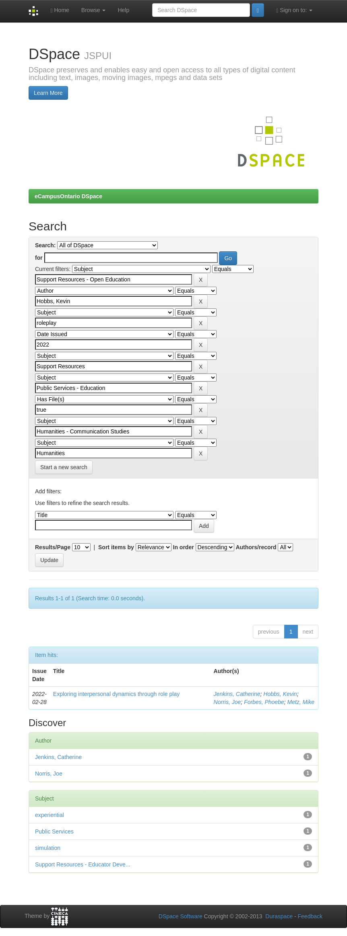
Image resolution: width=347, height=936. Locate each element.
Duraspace (279, 916)
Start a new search (63, 467)
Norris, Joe (227, 702)
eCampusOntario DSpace (68, 196)
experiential (49, 815)
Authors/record (255, 547)
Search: (45, 245)
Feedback (310, 916)
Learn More (48, 93)
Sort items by (116, 547)
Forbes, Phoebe (264, 702)
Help (123, 10)
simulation (47, 848)
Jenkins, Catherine (237, 694)
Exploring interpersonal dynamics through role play (116, 694)
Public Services (54, 831)
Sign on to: (294, 10)
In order (183, 547)
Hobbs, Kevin (280, 694)
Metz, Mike (300, 702)
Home (59, 10)
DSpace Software (180, 916)
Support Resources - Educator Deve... (82, 864)
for (39, 258)
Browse (93, 10)
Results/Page (52, 547)
